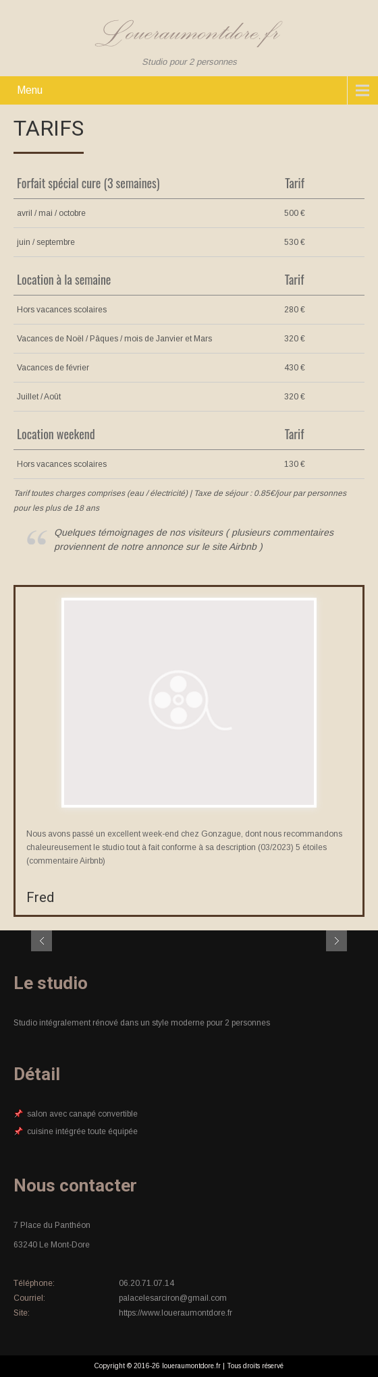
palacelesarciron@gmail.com (173, 1298)
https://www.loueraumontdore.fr (175, 1313)
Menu (30, 90)
